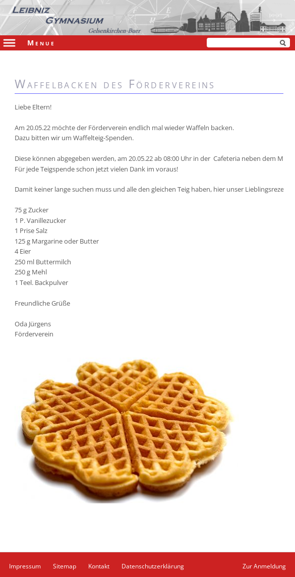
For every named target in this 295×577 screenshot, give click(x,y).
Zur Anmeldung (264, 566)
